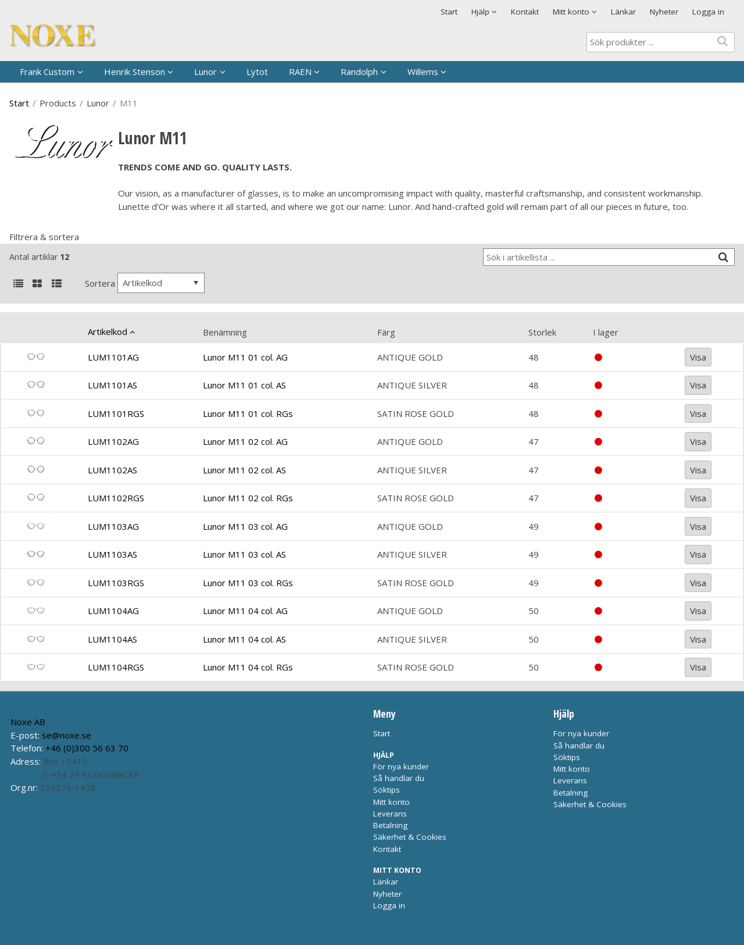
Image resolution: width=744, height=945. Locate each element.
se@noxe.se (66, 735)
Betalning (390, 825)
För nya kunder (401, 766)
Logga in (708, 11)
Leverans (390, 813)
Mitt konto (391, 802)
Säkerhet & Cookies (409, 837)
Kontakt (525, 11)
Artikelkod (107, 331)
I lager (605, 332)
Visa (698, 357)
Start (449, 11)
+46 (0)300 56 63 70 (86, 748)
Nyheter (664, 11)
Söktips (386, 789)
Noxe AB (27, 722)
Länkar (623, 11)
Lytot (257, 71)
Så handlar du (398, 778)
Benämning (225, 332)
